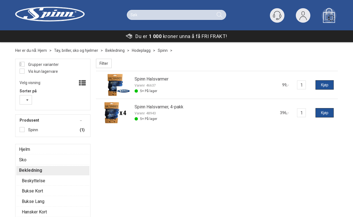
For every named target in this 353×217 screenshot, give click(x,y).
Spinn (163, 50)
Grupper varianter (43, 64)
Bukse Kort (32, 191)
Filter (104, 63)
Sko (22, 159)
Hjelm (24, 149)
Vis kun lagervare (42, 71)
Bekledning (115, 50)
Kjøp (324, 85)
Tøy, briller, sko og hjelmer (76, 50)
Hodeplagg (141, 50)
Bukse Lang (33, 201)
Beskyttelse (33, 180)
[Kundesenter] (277, 15)
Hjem (42, 50)
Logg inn (303, 16)
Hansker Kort (34, 212)
